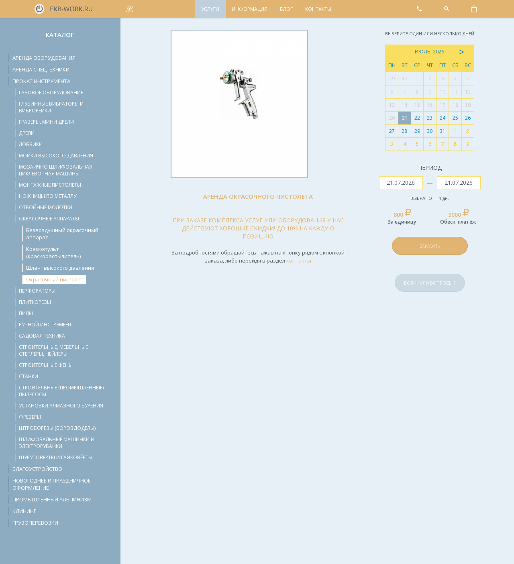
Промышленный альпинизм (52, 499)
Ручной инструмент (45, 324)
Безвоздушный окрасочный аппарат (62, 233)
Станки (28, 376)
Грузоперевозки (35, 522)
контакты (298, 260)
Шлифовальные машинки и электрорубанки (56, 443)
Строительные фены (46, 365)
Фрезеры (30, 416)
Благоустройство (37, 468)
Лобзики (31, 144)
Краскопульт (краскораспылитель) (53, 252)
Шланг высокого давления (60, 267)
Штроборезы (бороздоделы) (57, 428)
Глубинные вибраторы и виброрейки (51, 107)
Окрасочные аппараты (49, 218)
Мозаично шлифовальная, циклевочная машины (56, 170)
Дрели (27, 133)
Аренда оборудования (43, 57)
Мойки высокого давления (56, 155)
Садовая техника (42, 335)
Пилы (26, 313)
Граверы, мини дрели (46, 121)
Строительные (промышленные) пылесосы (61, 391)
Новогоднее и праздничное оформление (51, 484)
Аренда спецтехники (40, 69)
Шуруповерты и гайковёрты (55, 457)
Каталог (60, 35)
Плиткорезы (35, 302)
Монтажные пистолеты (50, 184)
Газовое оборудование (51, 92)
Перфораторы (37, 290)
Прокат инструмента (41, 81)
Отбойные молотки (45, 207)
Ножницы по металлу (47, 196)
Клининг (24, 511)
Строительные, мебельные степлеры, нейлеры (53, 350)
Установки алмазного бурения (61, 405)
